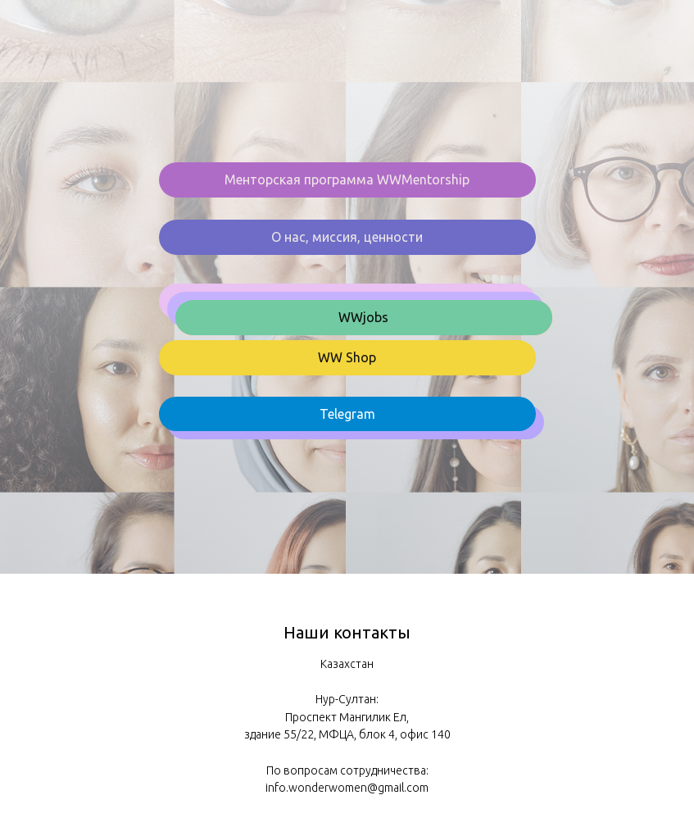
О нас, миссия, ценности (347, 236)
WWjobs (363, 317)
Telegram (347, 414)
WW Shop (347, 357)
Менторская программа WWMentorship (347, 179)
